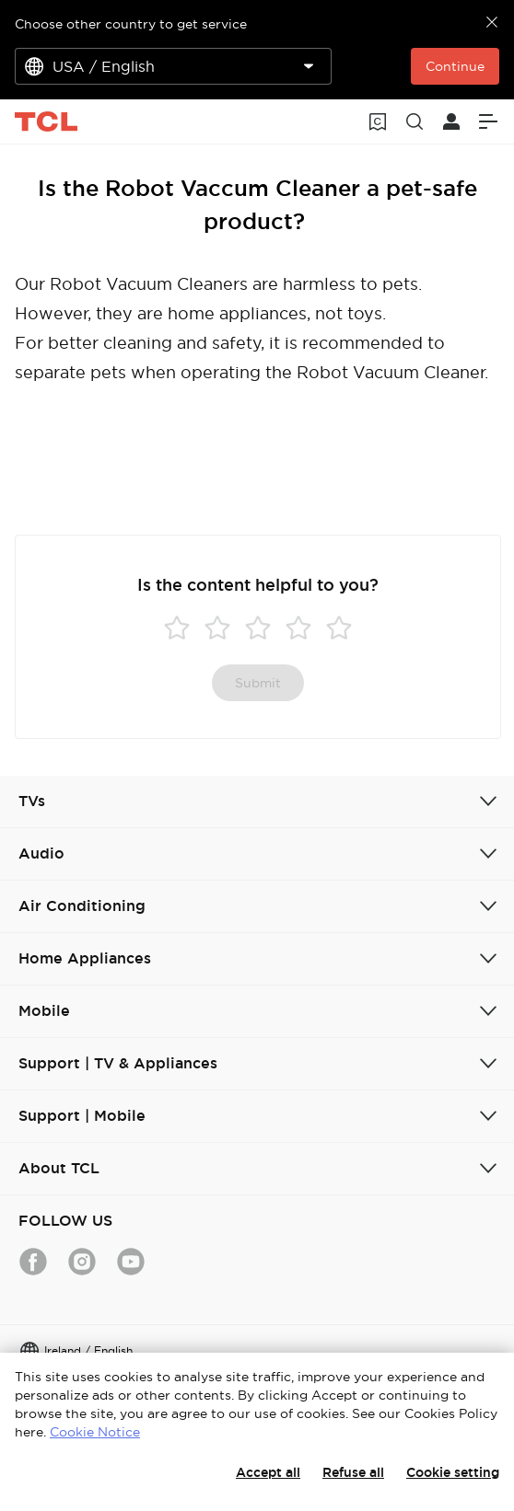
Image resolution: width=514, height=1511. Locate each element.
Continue (455, 66)
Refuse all (353, 1472)
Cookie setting (452, 1472)
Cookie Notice (95, 1432)
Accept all (268, 1472)
